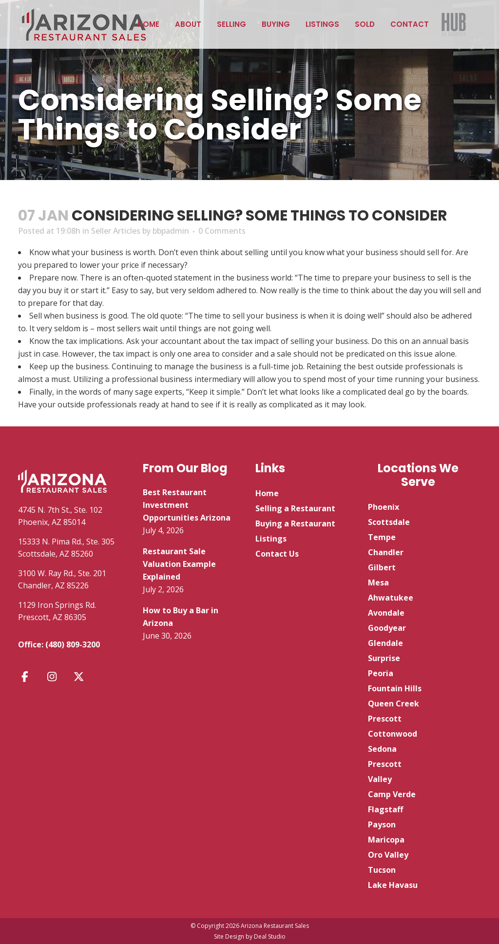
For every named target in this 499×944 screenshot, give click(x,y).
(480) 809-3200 (72, 644)
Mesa (378, 582)
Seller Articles (115, 230)
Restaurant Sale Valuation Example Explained (179, 564)
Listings (271, 538)
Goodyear (387, 628)
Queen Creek (393, 703)
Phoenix (383, 507)
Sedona (382, 748)
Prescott (385, 718)
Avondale (386, 612)
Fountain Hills (395, 688)
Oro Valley (388, 854)
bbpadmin (171, 230)
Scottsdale (389, 522)
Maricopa (386, 839)
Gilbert (382, 567)
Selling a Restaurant (295, 508)
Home (267, 493)
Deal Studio (270, 936)
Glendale (385, 643)
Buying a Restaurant (295, 523)
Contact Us (277, 553)
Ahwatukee (390, 597)
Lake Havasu (393, 885)
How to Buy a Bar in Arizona (180, 616)
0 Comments (222, 230)
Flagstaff (385, 809)
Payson (382, 824)
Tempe (382, 537)
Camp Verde (392, 794)
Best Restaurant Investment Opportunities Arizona (186, 505)
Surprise (384, 658)
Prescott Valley (385, 771)
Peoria (380, 673)
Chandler (385, 552)
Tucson (382, 869)
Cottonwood (392, 733)
